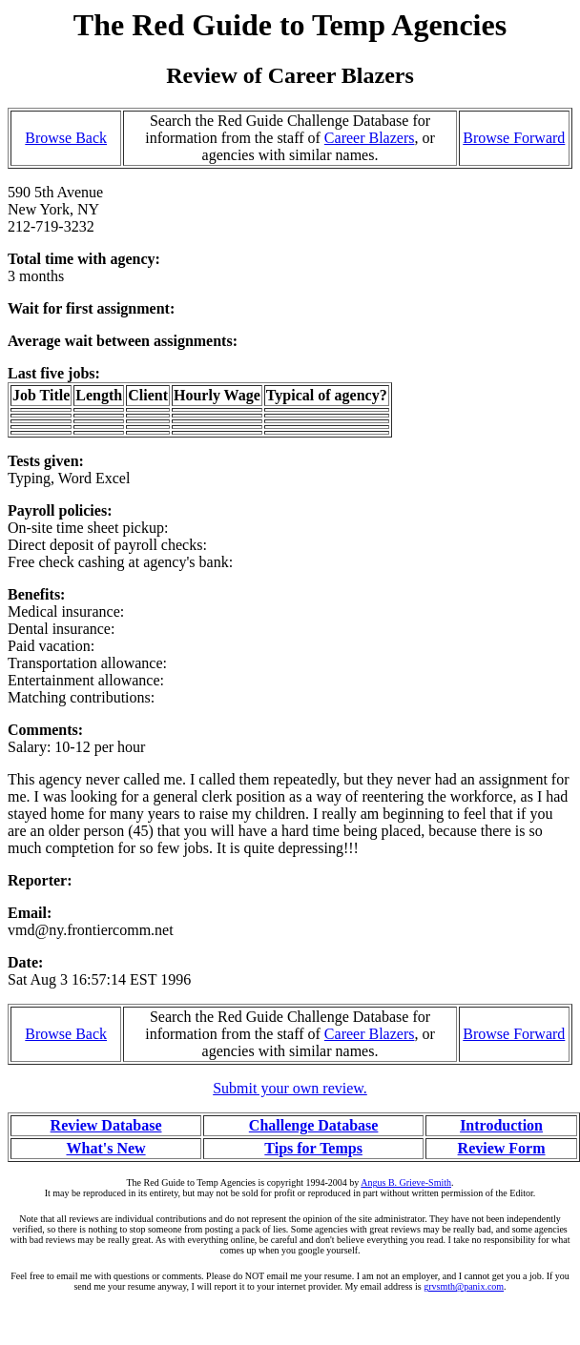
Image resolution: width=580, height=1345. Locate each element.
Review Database (106, 1125)
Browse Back (66, 138)
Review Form (502, 1148)
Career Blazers (369, 138)
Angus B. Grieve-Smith (406, 1182)
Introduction (501, 1125)
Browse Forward (514, 138)
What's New (105, 1148)
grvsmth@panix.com (464, 1286)
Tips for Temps (313, 1148)
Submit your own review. (290, 1088)
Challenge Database (314, 1125)
